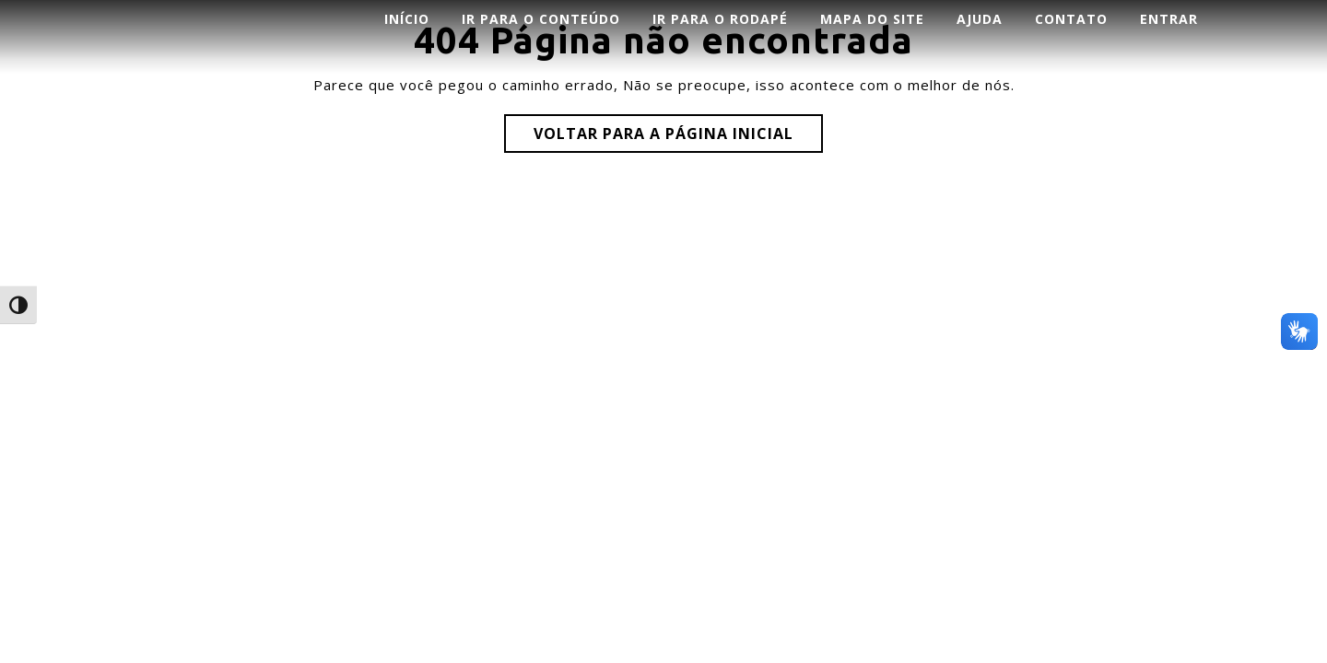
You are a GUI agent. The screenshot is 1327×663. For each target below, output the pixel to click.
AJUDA (980, 19)
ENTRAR (1169, 19)
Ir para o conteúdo (541, 19)
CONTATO (1071, 19)
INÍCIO (406, 19)
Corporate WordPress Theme (613, 215)
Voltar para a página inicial (663, 133)
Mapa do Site (872, 19)
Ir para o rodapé (720, 19)
